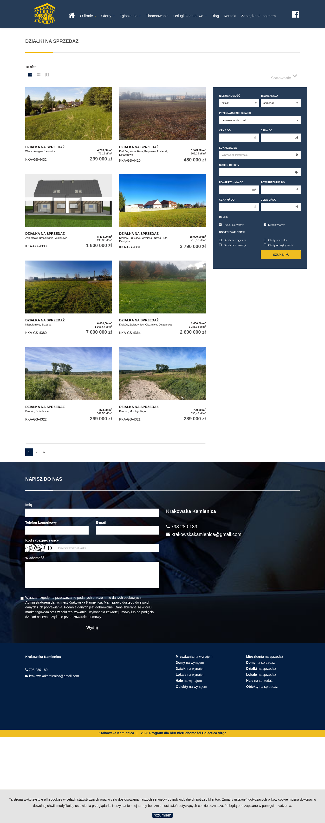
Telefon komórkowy (41, 522)
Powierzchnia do (273, 182)
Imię (28, 505)
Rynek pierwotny (231, 224)
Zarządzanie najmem (258, 16)
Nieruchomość (229, 95)
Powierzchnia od (231, 182)
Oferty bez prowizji (232, 245)
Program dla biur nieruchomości (175, 733)
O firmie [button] (88, 16)
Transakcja (269, 95)
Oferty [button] (108, 16)
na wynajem (194, 656)
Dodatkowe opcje (232, 232)
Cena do (266, 130)
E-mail (101, 522)
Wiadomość (34, 558)
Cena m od (226, 199)
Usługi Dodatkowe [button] (190, 16)
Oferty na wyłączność (279, 245)
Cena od (225, 130)
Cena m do (268, 199)
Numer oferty (229, 165)
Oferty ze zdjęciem (232, 240)
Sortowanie (284, 76)
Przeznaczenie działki (235, 113)
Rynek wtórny (274, 224)
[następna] (44, 452)
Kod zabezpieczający (42, 540)
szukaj (280, 254)
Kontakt (230, 16)
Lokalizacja (228, 147)
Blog (215, 16)
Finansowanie (157, 16)
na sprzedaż (264, 656)
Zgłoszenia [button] (130, 16)
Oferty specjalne (276, 240)
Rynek (223, 217)
